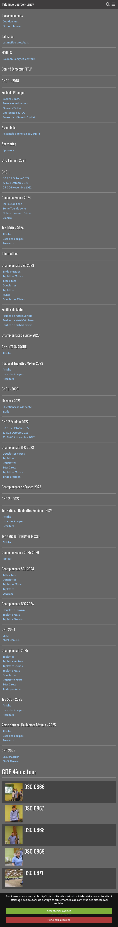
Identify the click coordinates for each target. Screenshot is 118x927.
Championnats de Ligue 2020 (21, 335)
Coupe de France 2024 (16, 197)
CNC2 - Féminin (11, 640)
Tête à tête (9, 281)
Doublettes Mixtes (14, 299)
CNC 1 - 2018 (10, 80)
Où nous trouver (12, 26)
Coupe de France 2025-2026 (20, 552)
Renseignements (12, 15)
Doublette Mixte (12, 680)
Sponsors (8, 150)
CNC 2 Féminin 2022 (15, 421)
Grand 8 (7, 217)
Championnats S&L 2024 (18, 568)
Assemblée (9, 127)
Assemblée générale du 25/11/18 (21, 133)
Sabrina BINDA (11, 98)
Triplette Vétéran (13, 661)
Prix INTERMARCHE (14, 346)
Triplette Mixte (11, 614)
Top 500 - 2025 (12, 699)
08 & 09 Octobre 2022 (16, 178)
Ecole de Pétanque (13, 92)
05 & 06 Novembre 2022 (17, 187)
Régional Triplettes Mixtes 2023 (22, 363)
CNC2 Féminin (11, 761)
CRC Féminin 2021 (14, 160)
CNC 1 (5, 172)
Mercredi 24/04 (12, 108)
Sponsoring (9, 143)
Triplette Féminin (13, 619)
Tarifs (6, 411)
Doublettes (9, 285)
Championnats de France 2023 (21, 487)
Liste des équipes (13, 238)
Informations (10, 253)
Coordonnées (11, 21)
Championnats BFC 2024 (18, 603)
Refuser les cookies (59, 919)
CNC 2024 (8, 629)
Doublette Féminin (14, 610)
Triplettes (8, 290)
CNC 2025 (8, 750)
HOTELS (7, 52)
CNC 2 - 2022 (11, 498)
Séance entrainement (15, 103)
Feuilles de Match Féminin (17, 325)
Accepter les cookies (59, 911)
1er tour (7, 558)
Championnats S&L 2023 (18, 265)
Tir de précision (12, 271)
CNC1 (6, 635)
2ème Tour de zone (14, 208)
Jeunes (7, 294)
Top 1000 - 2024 (13, 228)
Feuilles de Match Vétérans (18, 320)
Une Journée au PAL (14, 112)
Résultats (8, 243)
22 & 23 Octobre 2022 (15, 183)
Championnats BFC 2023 (18, 447)
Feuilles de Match (13, 309)
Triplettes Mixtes (13, 276)
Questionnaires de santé (17, 407)
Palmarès (8, 36)
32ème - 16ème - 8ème (17, 213)
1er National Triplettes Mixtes (21, 536)
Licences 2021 (11, 400)
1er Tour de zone (12, 204)
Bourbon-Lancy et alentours (19, 59)
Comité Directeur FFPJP (17, 69)
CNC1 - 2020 (10, 389)
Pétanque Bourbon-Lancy (18, 4)
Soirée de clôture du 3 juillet (19, 117)
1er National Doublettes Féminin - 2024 (27, 510)
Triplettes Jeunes (13, 666)
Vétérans (8, 593)
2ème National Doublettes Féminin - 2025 (29, 724)
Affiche (7, 234)
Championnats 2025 (15, 650)
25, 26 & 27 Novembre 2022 (19, 437)
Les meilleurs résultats (16, 42)
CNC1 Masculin (11, 756)
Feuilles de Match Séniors (17, 315)
